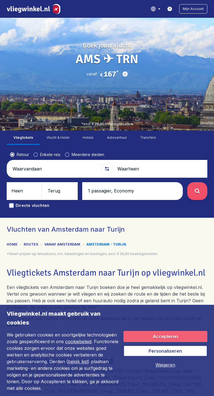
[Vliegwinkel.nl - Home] (35, 9)
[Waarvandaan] (54, 121)
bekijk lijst (78, 361)
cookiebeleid (78, 341)
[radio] (19, 108)
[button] (193, 9)
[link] (169, 9)
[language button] (155, 9)
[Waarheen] (159, 121)
